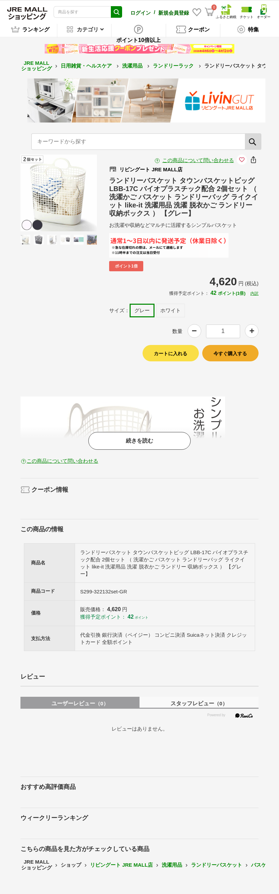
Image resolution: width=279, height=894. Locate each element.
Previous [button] (43, 193)
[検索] (253, 141)
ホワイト (170, 310)
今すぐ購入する (230, 353)
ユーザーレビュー (80, 703)
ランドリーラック (174, 65)
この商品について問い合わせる (198, 160)
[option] (58, 192)
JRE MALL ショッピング (36, 65)
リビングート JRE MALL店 (121, 864)
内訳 (254, 293)
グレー (142, 310)
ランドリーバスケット (216, 864)
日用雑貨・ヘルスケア (87, 65)
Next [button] (74, 193)
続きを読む (139, 440)
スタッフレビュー (199, 703)
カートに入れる (170, 353)
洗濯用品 (133, 65)
